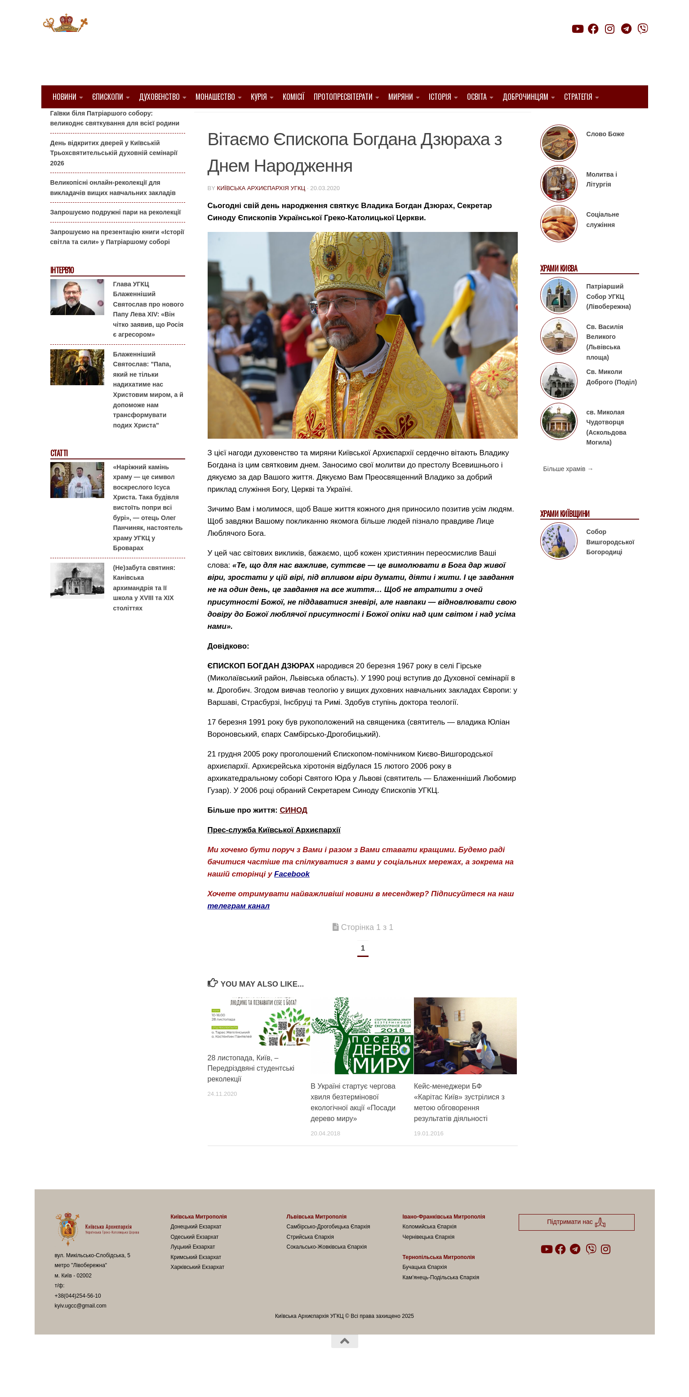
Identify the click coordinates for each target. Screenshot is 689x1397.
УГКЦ (347, 121)
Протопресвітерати (343, 96)
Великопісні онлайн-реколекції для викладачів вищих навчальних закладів (113, 210)
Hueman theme (161, 1378)
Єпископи (107, 96)
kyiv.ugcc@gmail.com (81, 1329)
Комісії (294, 96)
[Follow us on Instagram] (610, 28)
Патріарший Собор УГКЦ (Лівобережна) (609, 319)
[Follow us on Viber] (642, 28)
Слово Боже (606, 156)
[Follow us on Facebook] (593, 28)
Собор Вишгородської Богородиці (611, 564)
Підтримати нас (585, 46)
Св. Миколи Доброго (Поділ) (612, 400)
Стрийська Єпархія (310, 1260)
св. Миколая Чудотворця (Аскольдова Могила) (607, 450)
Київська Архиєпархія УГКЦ (261, 211)
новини (318, 121)
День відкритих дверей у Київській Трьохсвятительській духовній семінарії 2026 (114, 175)
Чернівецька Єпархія (429, 1260)
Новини (64, 96)
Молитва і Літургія (602, 202)
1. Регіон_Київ (233, 121)
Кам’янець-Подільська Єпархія (441, 1300)
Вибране (281, 121)
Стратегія (578, 96)
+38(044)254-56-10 (78, 1319)
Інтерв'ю (62, 293)
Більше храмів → (568, 491)
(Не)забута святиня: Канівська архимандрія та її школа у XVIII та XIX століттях (144, 610)
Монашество (215, 96)
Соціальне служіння (603, 242)
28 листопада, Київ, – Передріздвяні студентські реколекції (251, 1091)
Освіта (477, 96)
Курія (259, 96)
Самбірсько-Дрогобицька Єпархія (328, 1249)
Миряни (400, 96)
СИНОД (293, 833)
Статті (59, 476)
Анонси (61, 122)
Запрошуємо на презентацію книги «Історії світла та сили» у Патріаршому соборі (117, 260)
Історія (440, 96)
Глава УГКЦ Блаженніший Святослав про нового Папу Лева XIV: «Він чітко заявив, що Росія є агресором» (148, 332)
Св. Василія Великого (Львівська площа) (605, 365)
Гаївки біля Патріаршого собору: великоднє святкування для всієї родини (115, 141)
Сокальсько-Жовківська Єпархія (327, 1270)
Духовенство (159, 96)
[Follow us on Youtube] (577, 28)
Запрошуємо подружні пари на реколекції (115, 235)
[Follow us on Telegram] (626, 28)
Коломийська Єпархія (430, 1249)
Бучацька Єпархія (425, 1290)
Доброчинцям (525, 96)
